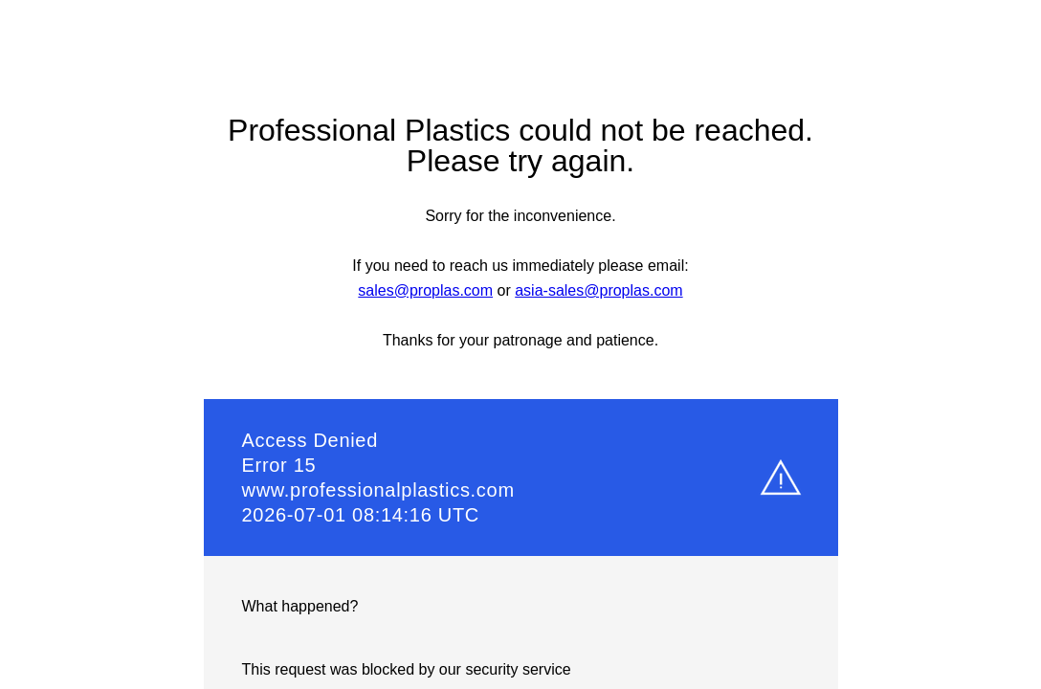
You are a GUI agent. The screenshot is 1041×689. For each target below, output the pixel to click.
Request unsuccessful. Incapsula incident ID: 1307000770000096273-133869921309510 (520, 344)
